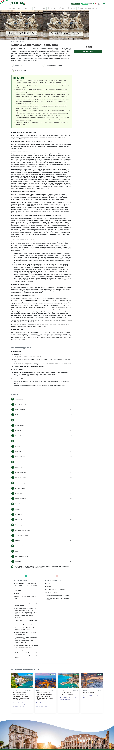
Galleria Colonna (17, 425)
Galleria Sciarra (17, 430)
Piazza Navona (17, 451)
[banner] (17, 3)
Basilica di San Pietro (18, 498)
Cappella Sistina (17, 493)
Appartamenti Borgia (18, 483)
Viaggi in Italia (75, 3)
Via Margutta (16, 414)
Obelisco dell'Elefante (18, 441)
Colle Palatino (17, 519)
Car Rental (85, 3)
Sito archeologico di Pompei (20, 530)
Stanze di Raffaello (18, 488)
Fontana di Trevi (17, 420)
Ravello (15, 551)
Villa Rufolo (16, 561)
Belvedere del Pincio (18, 404)
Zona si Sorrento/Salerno (19, 535)
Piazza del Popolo (18, 409)
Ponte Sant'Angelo (18, 456)
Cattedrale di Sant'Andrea (19, 556)
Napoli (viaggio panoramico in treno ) (23, 524)
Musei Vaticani (17, 467)
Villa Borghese (17, 399)
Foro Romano (16, 514)
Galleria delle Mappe (18, 472)
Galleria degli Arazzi (18, 477)
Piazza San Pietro (18, 462)
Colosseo (15, 509)
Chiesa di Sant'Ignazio (19, 435)
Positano (15, 540)
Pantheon (15, 446)
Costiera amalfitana (18, 545)
